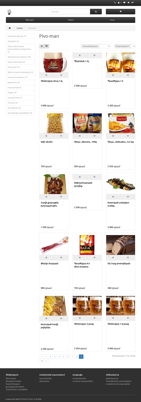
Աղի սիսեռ (46, 141)
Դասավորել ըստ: (90, 46)
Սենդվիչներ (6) (14, 108)
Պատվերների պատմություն (118, 381)
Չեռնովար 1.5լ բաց (118, 323)
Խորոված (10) (13, 67)
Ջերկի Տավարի (49, 263)
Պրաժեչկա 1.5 (115, 81)
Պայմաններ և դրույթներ (17, 389)
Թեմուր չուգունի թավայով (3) (20, 72)
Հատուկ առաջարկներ (83, 381)
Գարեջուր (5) (13, 41)
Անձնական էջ (112, 378)
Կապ (112, 20)
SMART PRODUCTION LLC (25, 399)
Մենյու (71, 20)
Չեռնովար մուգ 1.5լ (51, 81)
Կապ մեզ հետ (45, 378)
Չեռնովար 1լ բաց (84, 323)
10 (42, 361)
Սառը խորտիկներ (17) (17, 77)
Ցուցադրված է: (122, 46)
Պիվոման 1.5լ (81, 61)
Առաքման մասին (13, 381)
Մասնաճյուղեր (79, 378)
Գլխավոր (30, 20)
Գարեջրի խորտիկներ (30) (19, 57)
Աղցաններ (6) (13, 82)
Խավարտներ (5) (15, 97)
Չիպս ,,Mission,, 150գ (85, 141)
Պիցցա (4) (12, 92)
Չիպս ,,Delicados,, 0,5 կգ (121, 141)
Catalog (20, 28)
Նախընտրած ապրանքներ (118, 384)
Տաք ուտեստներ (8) (16, 62)
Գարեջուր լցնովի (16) (17, 36)
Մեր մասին (11, 378)
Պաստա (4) (12, 103)
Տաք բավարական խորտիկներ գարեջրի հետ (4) (19, 49)
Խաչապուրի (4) (14, 87)
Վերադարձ (44, 381)
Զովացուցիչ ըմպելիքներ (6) (20, 113)
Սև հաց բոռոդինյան (119, 263)
